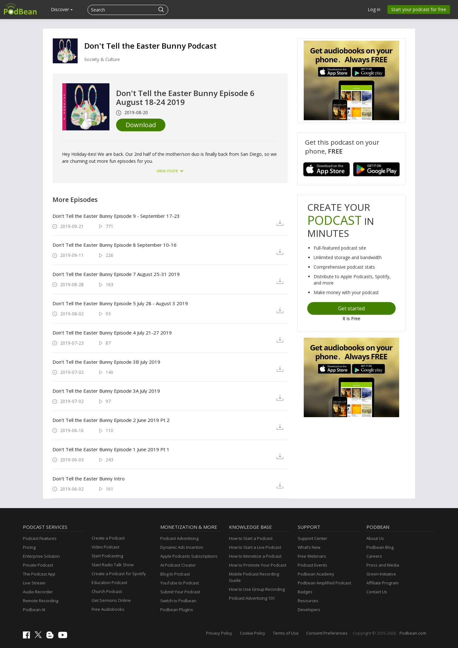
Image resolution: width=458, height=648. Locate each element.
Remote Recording (40, 600)
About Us (375, 538)
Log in (374, 9)
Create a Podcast (108, 538)
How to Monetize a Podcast (255, 556)
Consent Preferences (327, 633)
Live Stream (34, 583)
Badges (305, 592)
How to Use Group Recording (257, 589)
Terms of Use (286, 633)
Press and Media (382, 565)
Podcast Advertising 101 (252, 598)
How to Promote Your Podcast (257, 565)
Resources (308, 600)
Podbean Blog (379, 547)
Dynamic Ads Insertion (181, 547)
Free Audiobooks (108, 609)
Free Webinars (312, 556)
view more (170, 171)
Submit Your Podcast (180, 592)
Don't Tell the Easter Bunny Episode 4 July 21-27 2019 (112, 332)
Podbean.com (412, 633)
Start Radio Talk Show (113, 565)
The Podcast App (39, 574)
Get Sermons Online (111, 600)
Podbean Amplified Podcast (324, 583)
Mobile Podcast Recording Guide (254, 577)
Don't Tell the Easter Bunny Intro (88, 478)
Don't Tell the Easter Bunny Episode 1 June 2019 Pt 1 (111, 449)
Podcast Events (312, 565)
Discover (62, 9)
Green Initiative (381, 574)
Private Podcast (38, 565)
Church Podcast (107, 591)
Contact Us (376, 592)
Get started (351, 308)
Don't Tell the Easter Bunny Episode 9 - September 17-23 (116, 216)
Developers (309, 609)
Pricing (29, 547)
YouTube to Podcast (179, 583)
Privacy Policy (219, 633)
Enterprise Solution (41, 556)
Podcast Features (40, 538)
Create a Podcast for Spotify (119, 573)
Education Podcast (109, 582)
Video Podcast (105, 547)
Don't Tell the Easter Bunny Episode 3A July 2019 (106, 391)
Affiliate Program (382, 583)
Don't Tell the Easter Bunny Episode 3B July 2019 (106, 362)
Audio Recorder (38, 592)
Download (141, 125)
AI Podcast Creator (178, 565)
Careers (374, 556)
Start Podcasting (107, 556)
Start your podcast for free (418, 9)
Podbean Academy (316, 574)
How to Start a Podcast (251, 538)
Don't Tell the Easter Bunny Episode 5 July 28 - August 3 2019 (120, 303)
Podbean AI (34, 609)
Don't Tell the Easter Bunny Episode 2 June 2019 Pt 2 (111, 420)
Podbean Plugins (176, 609)
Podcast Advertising (179, 538)
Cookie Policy (252, 633)
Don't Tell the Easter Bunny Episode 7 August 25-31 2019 (116, 274)
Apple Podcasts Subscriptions (189, 556)
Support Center (312, 538)
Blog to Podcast (175, 574)
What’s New (309, 547)
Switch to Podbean (178, 600)
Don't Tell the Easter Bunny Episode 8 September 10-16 (114, 245)
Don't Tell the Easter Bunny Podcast (150, 45)
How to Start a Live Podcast (255, 547)
